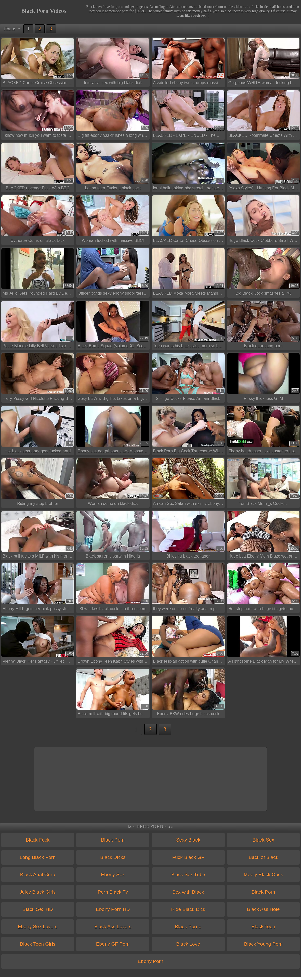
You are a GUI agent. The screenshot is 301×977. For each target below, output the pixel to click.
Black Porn (113, 840)
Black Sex (263, 840)
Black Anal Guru (37, 874)
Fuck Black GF (188, 857)
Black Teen (264, 926)
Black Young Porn (263, 944)
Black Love (188, 944)
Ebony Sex (113, 874)
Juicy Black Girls (38, 892)
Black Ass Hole (263, 909)
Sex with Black (188, 892)
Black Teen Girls (37, 944)
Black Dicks (112, 857)
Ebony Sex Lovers (38, 926)
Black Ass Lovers (113, 926)
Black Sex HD (37, 909)
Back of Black (263, 857)
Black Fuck (38, 840)
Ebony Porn (150, 961)
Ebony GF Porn (113, 944)
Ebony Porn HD (113, 909)
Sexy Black (188, 840)
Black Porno (188, 926)
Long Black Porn (38, 857)
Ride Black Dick (188, 909)
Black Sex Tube (188, 874)
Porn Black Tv (113, 892)
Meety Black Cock (263, 874)
